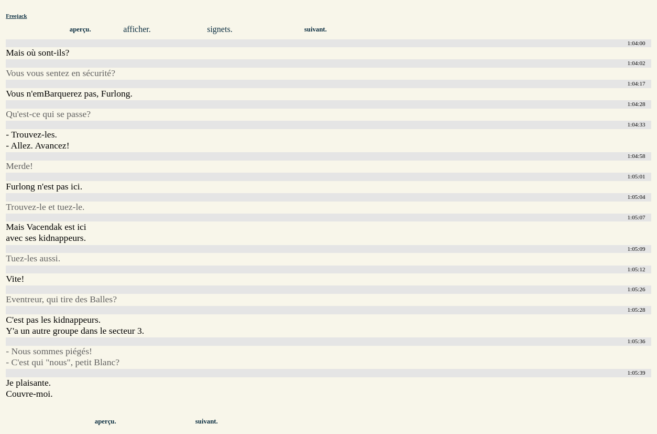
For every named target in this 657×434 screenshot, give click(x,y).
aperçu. (80, 29)
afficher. (137, 29)
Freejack (16, 16)
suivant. (315, 29)
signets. (219, 29)
